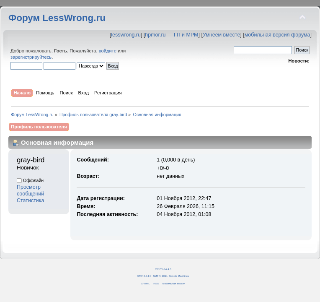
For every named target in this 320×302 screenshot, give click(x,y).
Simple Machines (179, 275)
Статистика (30, 200)
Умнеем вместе (221, 35)
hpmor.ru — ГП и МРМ (171, 35)
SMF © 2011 (160, 275)
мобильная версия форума (277, 35)
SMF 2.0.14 (144, 275)
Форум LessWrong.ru (57, 18)
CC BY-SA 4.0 (163, 269)
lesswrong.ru (126, 35)
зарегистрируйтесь (31, 57)
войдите (107, 50)
